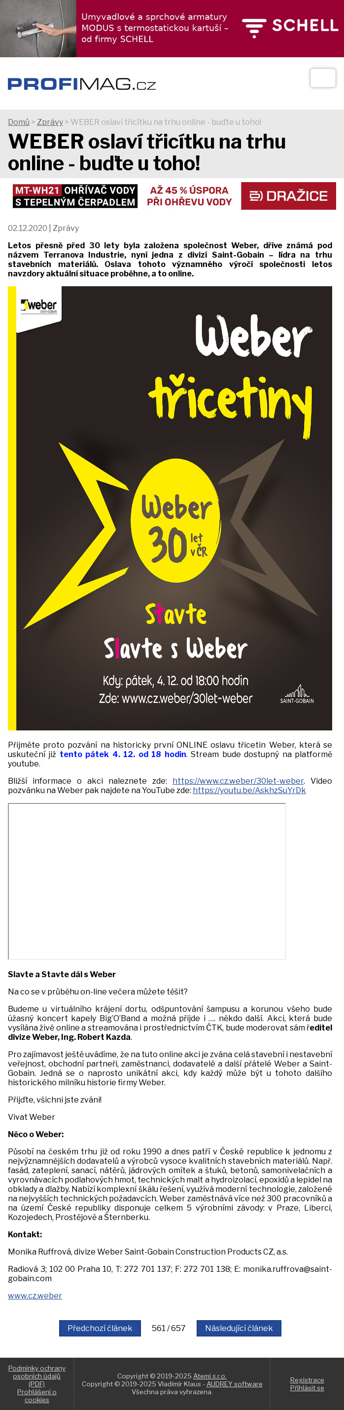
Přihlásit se (307, 1388)
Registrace (307, 1380)
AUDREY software (234, 1384)
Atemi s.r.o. (210, 1376)
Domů (19, 122)
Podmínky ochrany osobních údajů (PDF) (37, 1376)
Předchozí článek (100, 1328)
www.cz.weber (35, 1295)
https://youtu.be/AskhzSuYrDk (249, 790)
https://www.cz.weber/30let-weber (238, 781)
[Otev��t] (323, 78)
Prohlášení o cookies (37, 1396)
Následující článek (239, 1328)
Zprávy (50, 122)
